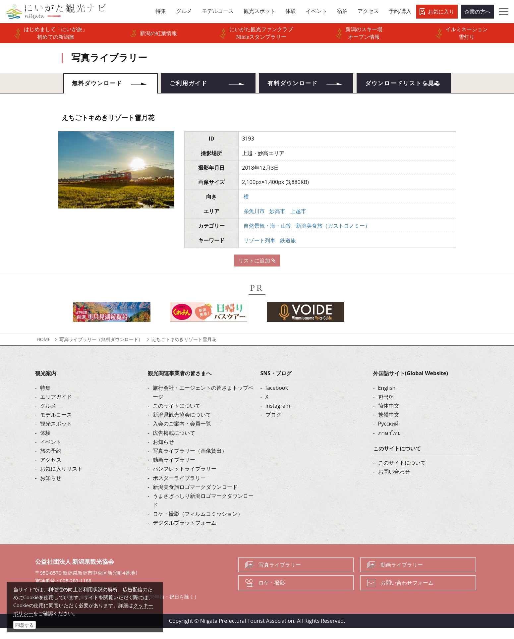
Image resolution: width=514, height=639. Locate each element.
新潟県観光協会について (182, 425)
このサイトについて (176, 416)
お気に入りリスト (61, 479)
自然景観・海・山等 (267, 236)
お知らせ (50, 488)
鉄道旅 (288, 251)
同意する (24, 625)
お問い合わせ (394, 482)
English (387, 398)
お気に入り (441, 11)
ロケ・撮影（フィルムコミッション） (198, 524)
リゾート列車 (259, 251)
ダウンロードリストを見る (403, 88)
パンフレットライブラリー (184, 479)
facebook (276, 398)
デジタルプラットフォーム (184, 533)
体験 (45, 443)
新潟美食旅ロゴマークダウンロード (195, 497)
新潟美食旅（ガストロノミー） (333, 236)
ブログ (273, 425)
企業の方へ (477, 11)
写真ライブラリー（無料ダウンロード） (101, 350)
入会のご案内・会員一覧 (182, 434)
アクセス (50, 470)
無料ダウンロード (100, 84)
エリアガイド (56, 407)
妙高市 (277, 221)
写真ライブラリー (279, 575)
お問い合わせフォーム (406, 593)
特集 (45, 398)
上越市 (298, 221)
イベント (50, 452)
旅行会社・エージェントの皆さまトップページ (203, 403)
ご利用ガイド (191, 84)
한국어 (386, 407)
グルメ (48, 416)
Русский (388, 434)
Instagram (277, 416)
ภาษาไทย (389, 443)
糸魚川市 (254, 221)
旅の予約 (50, 461)
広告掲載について (174, 443)
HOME (44, 350)
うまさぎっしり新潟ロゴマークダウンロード (203, 511)
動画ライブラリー (174, 470)
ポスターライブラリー (179, 488)
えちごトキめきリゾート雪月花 (183, 350)
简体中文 (388, 416)
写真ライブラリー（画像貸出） (190, 461)
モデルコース (56, 425)
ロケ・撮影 (271, 593)
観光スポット (56, 434)
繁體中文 (388, 425)
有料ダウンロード (295, 84)
